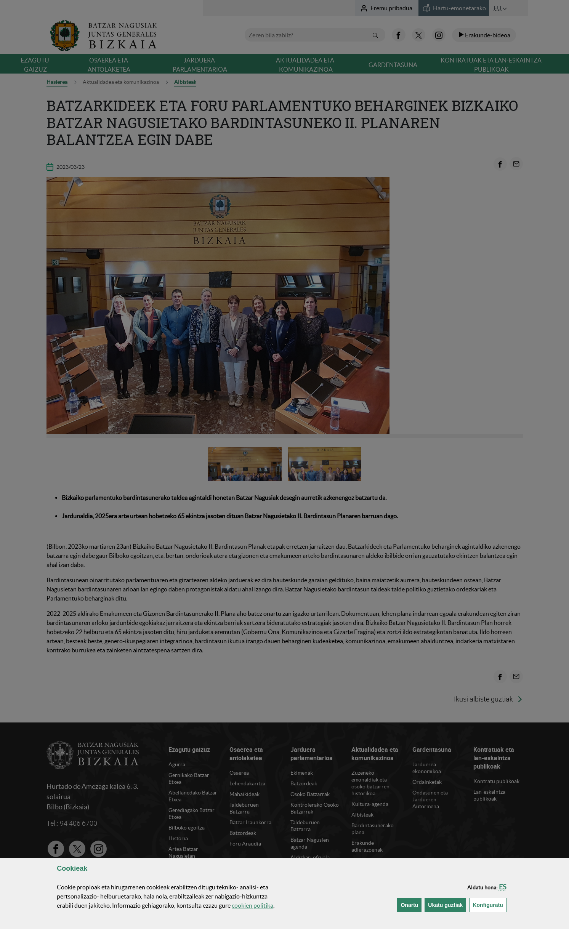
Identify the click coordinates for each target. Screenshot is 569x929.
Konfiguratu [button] (489, 904)
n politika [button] (252, 905)
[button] (502, 887)
